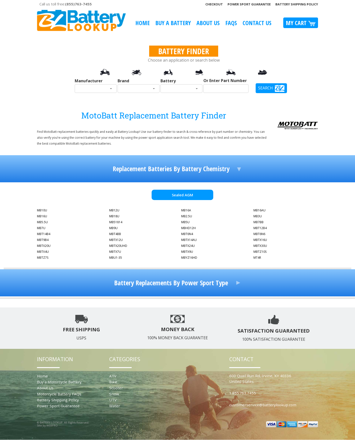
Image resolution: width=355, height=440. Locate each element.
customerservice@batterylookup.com (262, 404)
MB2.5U (186, 216)
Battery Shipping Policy (296, 4)
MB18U (114, 216)
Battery (168, 81)
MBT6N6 (259, 234)
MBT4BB (115, 234)
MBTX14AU (189, 240)
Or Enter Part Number (225, 80)
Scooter (116, 387)
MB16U (42, 216)
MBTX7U (115, 252)
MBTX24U (188, 246)
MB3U (257, 216)
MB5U (185, 222)
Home (142, 23)
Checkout (214, 4)
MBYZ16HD (189, 257)
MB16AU (259, 210)
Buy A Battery (173, 23)
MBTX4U (43, 252)
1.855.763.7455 (242, 392)
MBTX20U (44, 246)
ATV (112, 375)
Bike (113, 381)
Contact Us (257, 23)
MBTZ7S (42, 257)
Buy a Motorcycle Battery (59, 381)
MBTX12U (116, 240)
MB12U (114, 210)
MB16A (186, 210)
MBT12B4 (260, 228)
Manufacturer (89, 81)
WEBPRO (52, 425)
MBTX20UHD (118, 246)
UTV (113, 399)
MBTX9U (187, 252)
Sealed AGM (182, 194)
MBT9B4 (43, 240)
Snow (114, 393)
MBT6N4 (187, 234)
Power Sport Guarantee (249, 4)
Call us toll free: (65, 3)
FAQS (231, 23)
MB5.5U (42, 222)
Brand (123, 81)
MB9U (113, 228)
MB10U (42, 210)
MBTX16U (260, 240)
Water (114, 405)
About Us (208, 23)
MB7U (41, 228)
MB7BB (258, 222)
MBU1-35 (115, 257)
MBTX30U (260, 246)
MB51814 (115, 222)
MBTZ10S (259, 252)
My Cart (301, 23)
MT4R (257, 257)
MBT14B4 (43, 234)
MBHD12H (188, 228)
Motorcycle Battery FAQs (59, 393)
